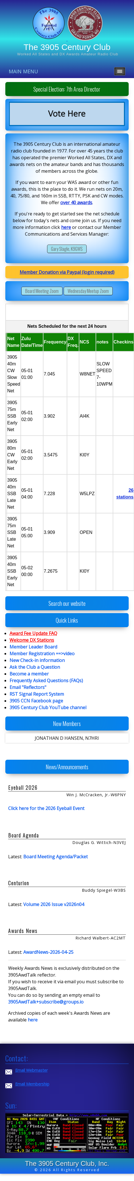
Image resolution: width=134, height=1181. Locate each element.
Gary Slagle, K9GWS (67, 248)
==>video (65, 653)
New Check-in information (37, 660)
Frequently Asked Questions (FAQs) (46, 680)
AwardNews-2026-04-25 (48, 952)
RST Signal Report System (37, 694)
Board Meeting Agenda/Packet (55, 857)
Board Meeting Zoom (42, 291)
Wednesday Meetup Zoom (88, 291)
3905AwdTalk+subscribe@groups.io (46, 1002)
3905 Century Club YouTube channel (48, 707)
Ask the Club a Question (35, 667)
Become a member (29, 674)
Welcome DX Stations (32, 640)
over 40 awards (76, 202)
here (66, 227)
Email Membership (32, 1084)
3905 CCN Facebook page (36, 701)
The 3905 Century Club (67, 47)
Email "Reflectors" (28, 687)
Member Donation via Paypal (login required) (67, 272)
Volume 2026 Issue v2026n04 (53, 904)
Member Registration (32, 653)
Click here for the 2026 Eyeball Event (46, 808)
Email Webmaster (31, 1070)
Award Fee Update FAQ (33, 633)
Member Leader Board (33, 647)
